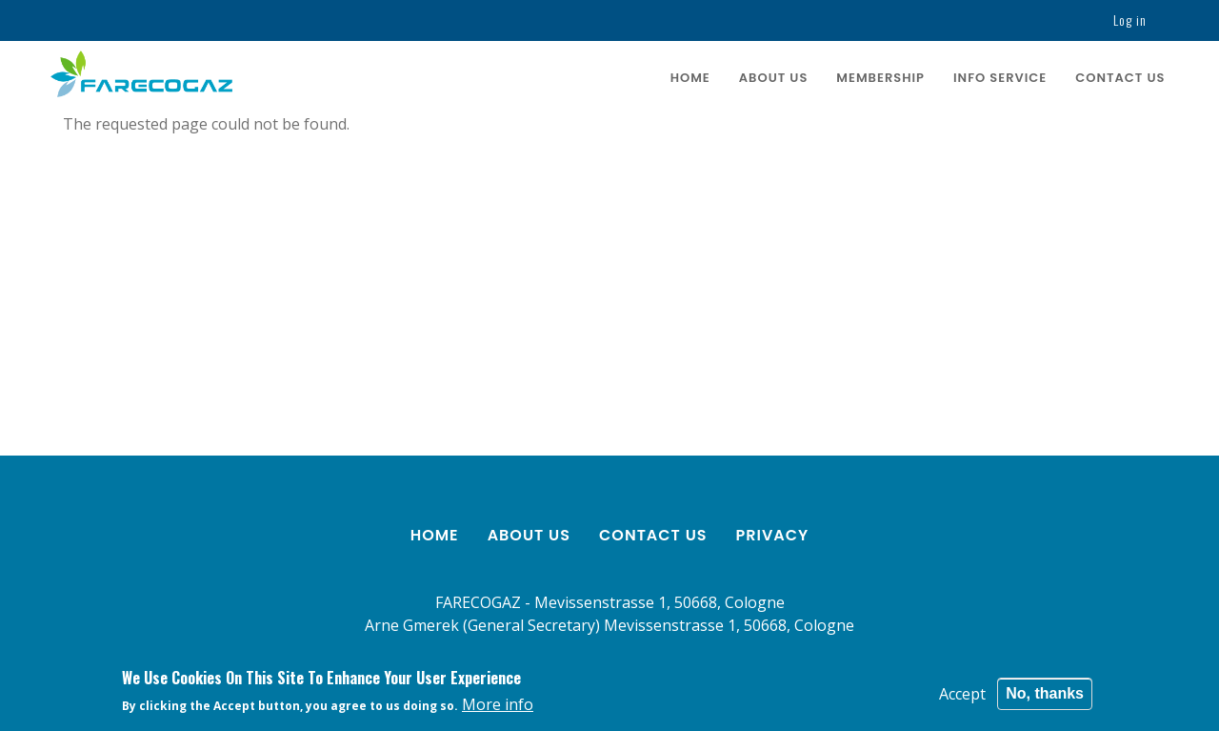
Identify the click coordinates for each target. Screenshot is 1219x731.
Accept (962, 696)
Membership (880, 78)
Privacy (772, 535)
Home (690, 78)
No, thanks (1045, 696)
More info (497, 707)
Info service (1000, 78)
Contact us (1120, 78)
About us (774, 78)
